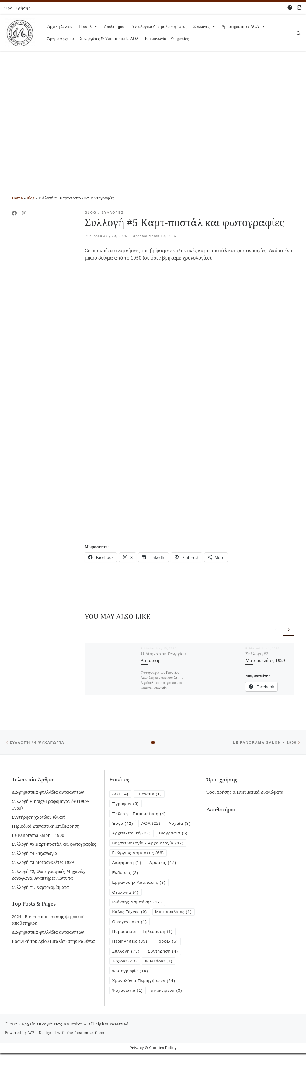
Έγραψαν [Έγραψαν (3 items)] (126, 804)
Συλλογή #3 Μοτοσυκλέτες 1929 (43, 863)
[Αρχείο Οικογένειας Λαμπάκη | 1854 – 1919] (20, 31)
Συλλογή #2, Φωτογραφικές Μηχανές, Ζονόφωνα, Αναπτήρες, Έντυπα (48, 875)
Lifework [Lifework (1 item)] (149, 794)
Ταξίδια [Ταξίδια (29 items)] (124, 974)
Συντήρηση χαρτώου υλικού (38, 817)
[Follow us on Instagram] (299, 8)
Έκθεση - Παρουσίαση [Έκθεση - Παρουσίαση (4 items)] (139, 814)
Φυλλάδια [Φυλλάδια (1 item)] (159, 974)
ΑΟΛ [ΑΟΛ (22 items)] (151, 824)
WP (31, 1047)
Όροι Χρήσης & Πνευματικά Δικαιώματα (245, 793)
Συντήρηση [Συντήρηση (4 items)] (163, 964)
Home (17, 198)
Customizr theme (91, 1047)
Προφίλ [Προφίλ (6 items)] (167, 954)
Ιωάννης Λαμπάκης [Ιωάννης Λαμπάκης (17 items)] (137, 904)
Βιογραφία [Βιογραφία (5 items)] (174, 834)
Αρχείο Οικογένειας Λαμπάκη (52, 1038)
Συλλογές (204, 27)
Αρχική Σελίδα (59, 26)
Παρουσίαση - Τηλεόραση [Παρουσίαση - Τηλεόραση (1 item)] (143, 944)
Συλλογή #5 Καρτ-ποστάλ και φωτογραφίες (54, 845)
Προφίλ (88, 27)
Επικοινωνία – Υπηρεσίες (166, 38)
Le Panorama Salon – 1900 (38, 835)
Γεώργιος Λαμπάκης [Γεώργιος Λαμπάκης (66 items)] (138, 854)
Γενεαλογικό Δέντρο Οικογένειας (158, 26)
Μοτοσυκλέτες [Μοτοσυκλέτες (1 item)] (131, 924)
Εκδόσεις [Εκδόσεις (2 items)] (125, 874)
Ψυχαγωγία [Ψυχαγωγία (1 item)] (128, 1004)
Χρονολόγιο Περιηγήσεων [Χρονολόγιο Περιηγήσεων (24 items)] (144, 994)
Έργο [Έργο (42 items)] (123, 824)
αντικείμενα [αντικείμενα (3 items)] (167, 1004)
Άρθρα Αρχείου (60, 38)
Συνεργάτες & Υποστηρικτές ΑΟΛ (109, 38)
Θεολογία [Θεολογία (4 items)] (125, 894)
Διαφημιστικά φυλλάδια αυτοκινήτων (48, 793)
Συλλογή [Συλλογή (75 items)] (126, 964)
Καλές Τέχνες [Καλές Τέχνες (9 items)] (130, 914)
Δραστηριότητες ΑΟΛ (243, 27)
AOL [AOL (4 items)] (120, 794)
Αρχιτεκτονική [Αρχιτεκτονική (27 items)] (131, 834)
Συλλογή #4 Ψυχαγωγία (34, 854)
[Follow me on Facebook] (289, 8)
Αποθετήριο (114, 26)
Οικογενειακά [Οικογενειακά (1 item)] (130, 934)
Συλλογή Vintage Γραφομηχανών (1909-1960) (50, 805)
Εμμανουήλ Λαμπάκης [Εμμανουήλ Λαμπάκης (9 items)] (139, 884)
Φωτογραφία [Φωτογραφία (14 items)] (130, 984)
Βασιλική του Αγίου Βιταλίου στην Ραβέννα (53, 942)
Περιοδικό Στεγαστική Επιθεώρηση (45, 826)
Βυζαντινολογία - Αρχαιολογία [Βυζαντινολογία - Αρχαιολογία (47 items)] (148, 844)
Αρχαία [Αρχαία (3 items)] (180, 824)
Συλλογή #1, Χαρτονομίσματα (40, 887)
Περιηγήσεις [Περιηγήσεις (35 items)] (130, 954)
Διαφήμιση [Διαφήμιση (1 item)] (127, 864)
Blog (30, 198)
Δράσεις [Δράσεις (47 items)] (163, 864)
